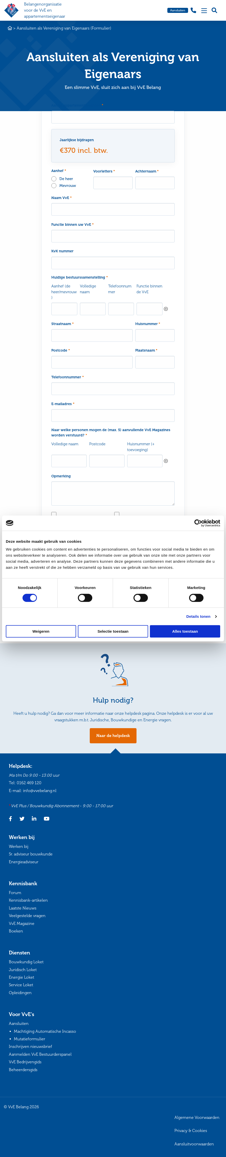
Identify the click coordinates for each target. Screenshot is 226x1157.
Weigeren (40, 631)
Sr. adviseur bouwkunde (31, 854)
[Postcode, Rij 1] (107, 461)
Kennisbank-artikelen (28, 900)
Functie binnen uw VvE (72, 224)
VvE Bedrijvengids (25, 1062)
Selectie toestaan (113, 631)
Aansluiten (177, 10)
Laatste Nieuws (22, 908)
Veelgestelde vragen (27, 915)
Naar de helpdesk (113, 735)
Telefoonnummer (67, 377)
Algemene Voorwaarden (196, 1117)
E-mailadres (63, 404)
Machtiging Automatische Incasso (45, 1031)
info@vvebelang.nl (39, 790)
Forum (15, 892)
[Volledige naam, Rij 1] (93, 309)
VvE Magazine (21, 923)
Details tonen (198, 616)
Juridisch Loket (23, 969)
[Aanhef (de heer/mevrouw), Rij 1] (64, 309)
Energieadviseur (23, 861)
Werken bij (18, 846)
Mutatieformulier (29, 1039)
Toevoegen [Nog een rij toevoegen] (166, 309)
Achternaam (147, 171)
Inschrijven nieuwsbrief (30, 1046)
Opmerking (61, 476)
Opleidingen (20, 992)
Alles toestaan (185, 631)
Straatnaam (62, 324)
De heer (66, 179)
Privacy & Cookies (190, 1130)
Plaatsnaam (146, 350)
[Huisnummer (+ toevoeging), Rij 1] (145, 461)
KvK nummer (62, 251)
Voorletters (104, 171)
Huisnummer (148, 324)
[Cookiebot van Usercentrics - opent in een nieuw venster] (198, 523)
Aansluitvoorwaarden (194, 1144)
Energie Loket (21, 977)
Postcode (60, 350)
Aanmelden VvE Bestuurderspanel (40, 1054)
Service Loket (21, 985)
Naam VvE (61, 198)
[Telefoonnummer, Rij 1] (121, 309)
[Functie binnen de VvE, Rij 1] (150, 309)
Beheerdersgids (23, 1069)
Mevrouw (67, 185)
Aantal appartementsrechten (77, 105)
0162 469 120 (29, 783)
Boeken (16, 931)
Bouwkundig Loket (26, 962)
